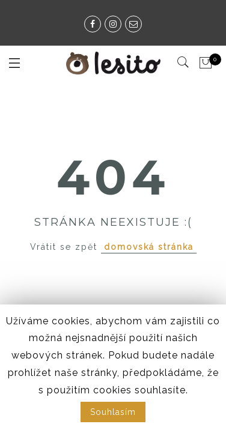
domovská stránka (149, 247)
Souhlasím (113, 412)
